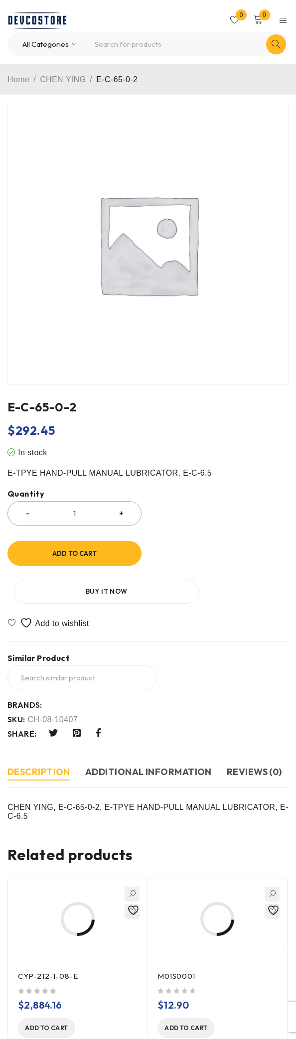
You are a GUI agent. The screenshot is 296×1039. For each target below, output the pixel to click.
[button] (55, 990)
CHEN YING (63, 79)
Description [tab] (38, 734)
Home (18, 79)
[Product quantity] (74, 513)
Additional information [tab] (148, 734)
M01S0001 (176, 938)
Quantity (25, 494)
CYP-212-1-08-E (48, 938)
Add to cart (74, 553)
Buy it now (221, 553)
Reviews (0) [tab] (254, 734)
